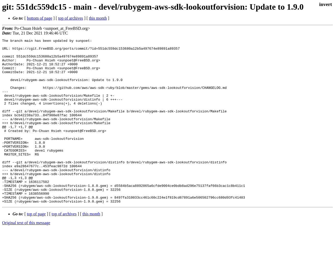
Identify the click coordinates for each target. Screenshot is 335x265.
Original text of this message (26, 256)
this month (98, 18)
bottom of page (39, 18)
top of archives (70, 18)
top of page (36, 247)
